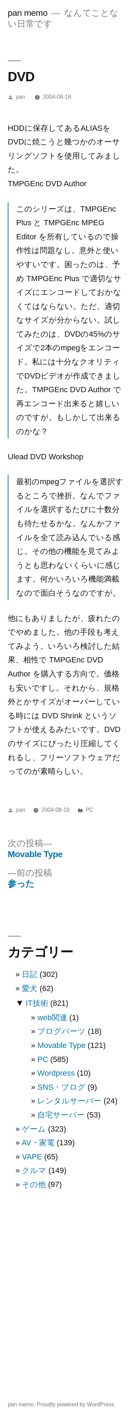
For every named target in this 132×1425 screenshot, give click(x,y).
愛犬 (29, 988)
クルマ (34, 1170)
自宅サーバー (60, 1114)
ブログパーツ (61, 1031)
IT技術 (37, 1003)
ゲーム (34, 1129)
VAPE (32, 1156)
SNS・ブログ (61, 1087)
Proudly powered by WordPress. (76, 1404)
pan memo (28, 13)
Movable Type (61, 1045)
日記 (29, 974)
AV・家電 (38, 1142)
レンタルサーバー (69, 1100)
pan (20, 97)
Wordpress (56, 1073)
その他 (34, 1184)
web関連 (52, 1017)
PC (89, 810)
